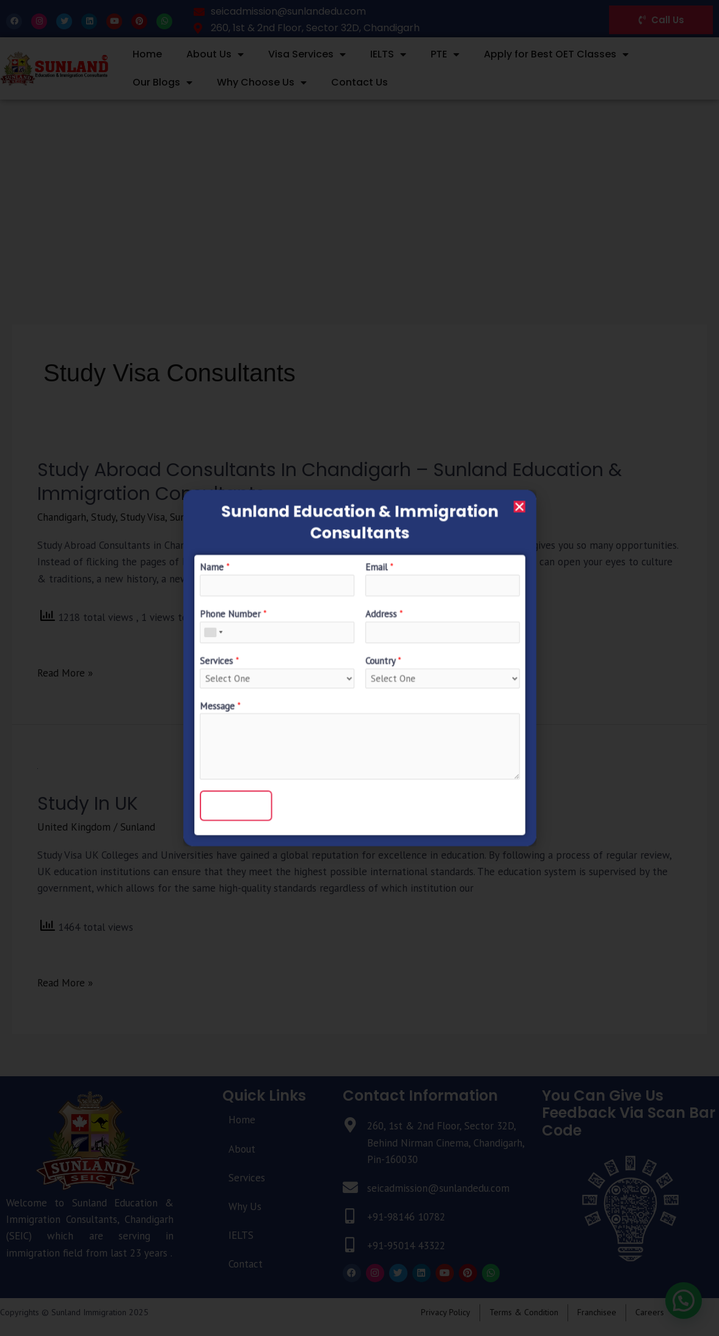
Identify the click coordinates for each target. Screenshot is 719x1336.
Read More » (65, 672)
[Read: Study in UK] (37, 767)
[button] (683, 1300)
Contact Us (359, 82)
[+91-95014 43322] (350, 1245)
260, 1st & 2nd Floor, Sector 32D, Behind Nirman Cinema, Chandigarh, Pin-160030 (445, 1142)
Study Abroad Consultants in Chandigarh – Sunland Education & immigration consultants (329, 482)
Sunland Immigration (216, 517)
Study (103, 517)
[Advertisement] (359, 191)
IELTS (388, 54)
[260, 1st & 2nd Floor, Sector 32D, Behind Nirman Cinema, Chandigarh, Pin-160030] (350, 1125)
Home (147, 54)
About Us (215, 54)
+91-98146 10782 (406, 1217)
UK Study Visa (297, 517)
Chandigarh (61, 517)
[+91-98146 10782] (350, 1216)
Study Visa (142, 517)
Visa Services (307, 54)
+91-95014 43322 (406, 1245)
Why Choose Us (262, 83)
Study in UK (87, 804)
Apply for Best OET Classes (556, 54)
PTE (445, 54)
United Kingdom (74, 827)
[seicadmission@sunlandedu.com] (350, 1187)
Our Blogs (162, 83)
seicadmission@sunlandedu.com (438, 1188)
